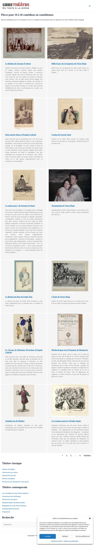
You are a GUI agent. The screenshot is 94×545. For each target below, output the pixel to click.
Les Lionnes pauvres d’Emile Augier (66, 422)
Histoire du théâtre (8, 470)
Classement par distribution (11, 497)
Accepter (48, 536)
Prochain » (87, 456)
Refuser (65, 536)
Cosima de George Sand (61, 136)
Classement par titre (9, 477)
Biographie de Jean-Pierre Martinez (14, 507)
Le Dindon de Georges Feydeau (18, 65)
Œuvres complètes (8, 480)
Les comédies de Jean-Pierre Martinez (15, 494)
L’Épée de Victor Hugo (60, 298)
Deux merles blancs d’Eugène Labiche (20, 136)
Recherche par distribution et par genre (15, 483)
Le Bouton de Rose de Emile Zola (18, 298)
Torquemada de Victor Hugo (63, 207)
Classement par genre (9, 500)
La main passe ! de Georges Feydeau (20, 207)
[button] (90, 518)
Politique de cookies (56, 541)
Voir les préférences (83, 536)
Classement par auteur (10, 473)
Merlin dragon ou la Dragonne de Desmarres (69, 351)
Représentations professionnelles (13, 504)
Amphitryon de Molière (15, 422)
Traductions (6, 513)
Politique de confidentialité (70, 541)
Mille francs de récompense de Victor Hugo (69, 65)
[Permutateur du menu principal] (89, 6)
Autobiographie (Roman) (10, 510)
